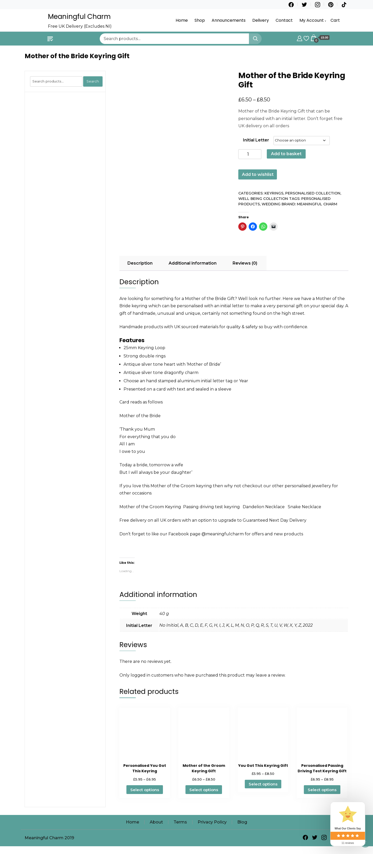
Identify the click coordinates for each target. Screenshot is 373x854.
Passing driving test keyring (213, 506)
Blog (242, 822)
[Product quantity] (249, 154)
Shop (200, 20)
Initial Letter (256, 140)
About (156, 822)
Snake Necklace (304, 506)
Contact (284, 20)
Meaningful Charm (79, 16)
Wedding (271, 204)
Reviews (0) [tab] (245, 263)
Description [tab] (140, 263)
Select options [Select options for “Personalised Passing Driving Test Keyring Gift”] (322, 789)
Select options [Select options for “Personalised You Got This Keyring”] (144, 789)
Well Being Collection (263, 198)
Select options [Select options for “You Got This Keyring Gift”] (263, 784)
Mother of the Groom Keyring (150, 506)
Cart (335, 20)
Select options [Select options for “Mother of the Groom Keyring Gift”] (203, 789)
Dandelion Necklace (264, 506)
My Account (311, 20)
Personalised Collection (312, 193)
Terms (180, 822)
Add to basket (286, 153)
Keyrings (273, 193)
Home (182, 20)
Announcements (229, 20)
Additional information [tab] (193, 263)
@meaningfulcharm (223, 533)
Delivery (260, 20)
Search (93, 81)
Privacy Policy (212, 822)
